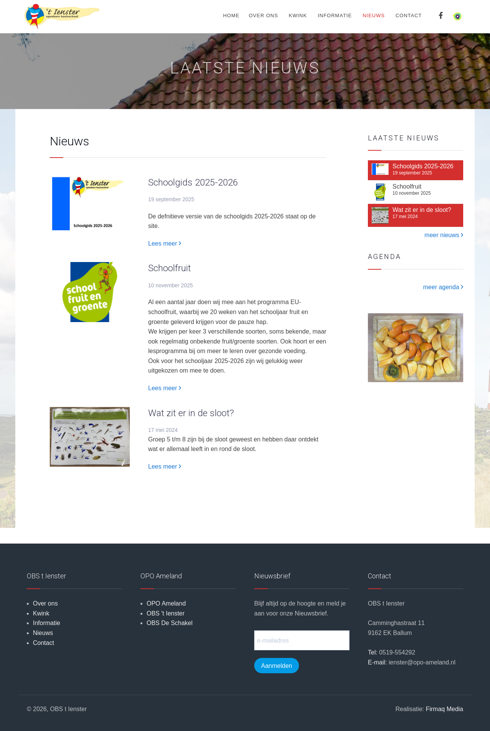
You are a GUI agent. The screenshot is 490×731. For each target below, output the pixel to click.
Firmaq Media (444, 709)
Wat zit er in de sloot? (191, 413)
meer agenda (443, 287)
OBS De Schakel (170, 623)
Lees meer (164, 243)
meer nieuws (444, 235)
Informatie (335, 15)
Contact (408, 15)
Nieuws (374, 15)
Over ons (263, 15)
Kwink (298, 15)
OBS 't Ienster (166, 613)
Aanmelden (276, 666)
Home (231, 15)
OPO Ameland (166, 603)
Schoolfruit (169, 268)
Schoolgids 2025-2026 (193, 182)
